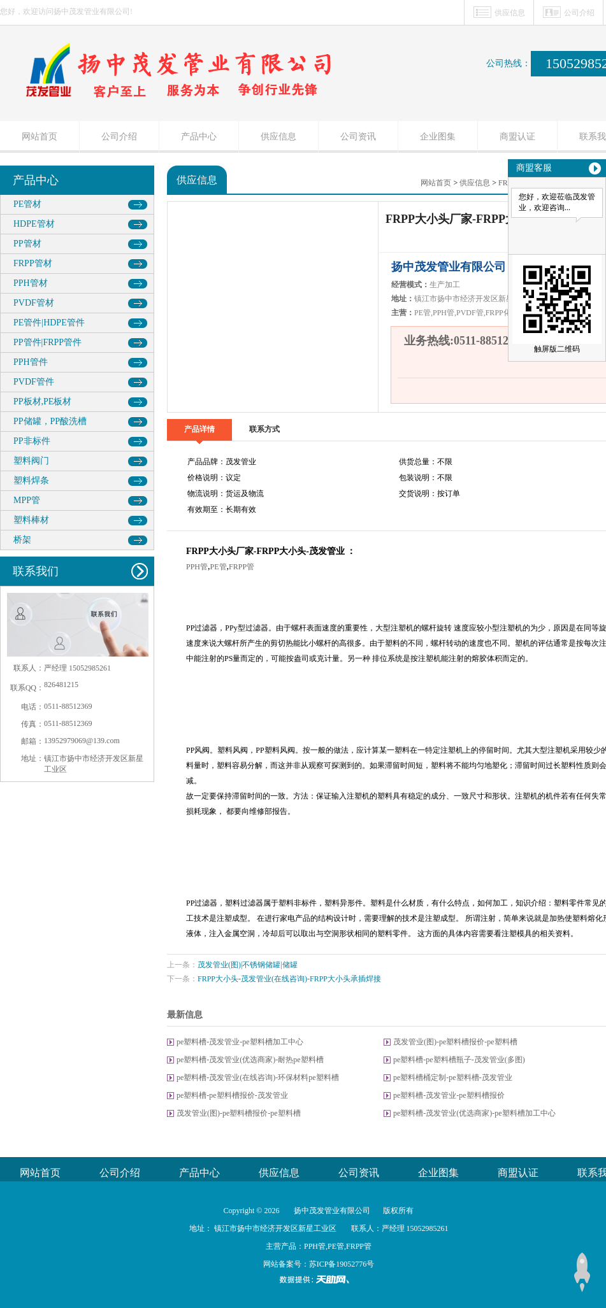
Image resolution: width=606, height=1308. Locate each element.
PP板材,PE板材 (42, 401)
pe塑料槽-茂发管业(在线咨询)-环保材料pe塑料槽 (258, 1077)
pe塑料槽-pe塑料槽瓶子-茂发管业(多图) (459, 1059)
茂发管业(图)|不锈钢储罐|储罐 (248, 964)
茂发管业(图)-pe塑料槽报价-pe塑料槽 (455, 1041)
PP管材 (27, 243)
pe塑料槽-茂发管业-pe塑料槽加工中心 (240, 1041)
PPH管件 (30, 362)
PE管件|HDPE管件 (49, 322)
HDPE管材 (34, 224)
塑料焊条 (31, 480)
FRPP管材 (32, 263)
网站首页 (39, 136)
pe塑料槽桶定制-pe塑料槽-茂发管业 (452, 1077)
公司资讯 (358, 136)
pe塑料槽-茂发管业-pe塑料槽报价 (449, 1095)
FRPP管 (241, 566)
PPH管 (197, 566)
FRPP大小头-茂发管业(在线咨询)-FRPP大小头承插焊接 (289, 978)
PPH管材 (30, 283)
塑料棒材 (31, 520)
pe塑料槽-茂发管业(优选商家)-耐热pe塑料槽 (250, 1059)
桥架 (22, 539)
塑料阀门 (31, 461)
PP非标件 (31, 441)
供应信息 (509, 12)
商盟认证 (517, 136)
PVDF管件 (33, 382)
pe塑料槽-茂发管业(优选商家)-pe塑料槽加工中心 (474, 1113)
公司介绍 (579, 12)
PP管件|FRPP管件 (47, 342)
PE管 (218, 566)
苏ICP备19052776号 (342, 1264)
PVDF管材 (33, 303)
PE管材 (27, 204)
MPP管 (26, 500)
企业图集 (438, 136)
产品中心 (199, 136)
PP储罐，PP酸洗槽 (50, 421)
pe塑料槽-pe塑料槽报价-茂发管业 (232, 1095)
